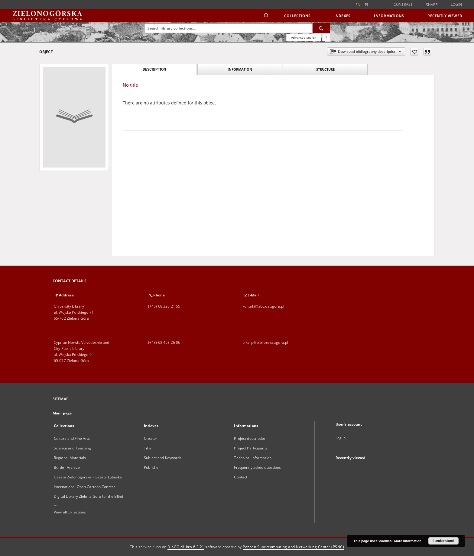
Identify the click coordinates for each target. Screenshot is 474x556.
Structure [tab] (325, 69)
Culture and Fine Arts (72, 438)
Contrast (403, 4)
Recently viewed (444, 15)
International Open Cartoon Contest (84, 486)
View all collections (70, 512)
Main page (62, 413)
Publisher (152, 467)
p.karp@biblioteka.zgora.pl (265, 342)
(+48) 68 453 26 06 (164, 342)
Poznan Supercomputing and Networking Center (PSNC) (293, 546)
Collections (297, 15)
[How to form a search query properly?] (326, 37)
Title (147, 448)
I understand (443, 541)
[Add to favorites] (414, 52)
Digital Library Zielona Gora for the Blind (88, 496)
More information (407, 541)
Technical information (252, 457)
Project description (250, 438)
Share (432, 4)
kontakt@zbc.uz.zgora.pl (263, 306)
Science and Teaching (72, 448)
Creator (150, 438)
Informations (389, 15)
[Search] (321, 28)
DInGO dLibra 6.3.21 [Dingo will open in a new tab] (185, 546)
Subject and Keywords (162, 457)
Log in (341, 437)
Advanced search (303, 37)
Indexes (342, 15)
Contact (240, 477)
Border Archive (67, 467)
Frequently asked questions (257, 467)
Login (456, 4)
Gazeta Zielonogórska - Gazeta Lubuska (88, 477)
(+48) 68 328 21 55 (164, 306)
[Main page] (265, 15)
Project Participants (250, 448)
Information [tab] (240, 69)
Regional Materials (70, 457)
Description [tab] (154, 69)
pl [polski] (367, 5)
